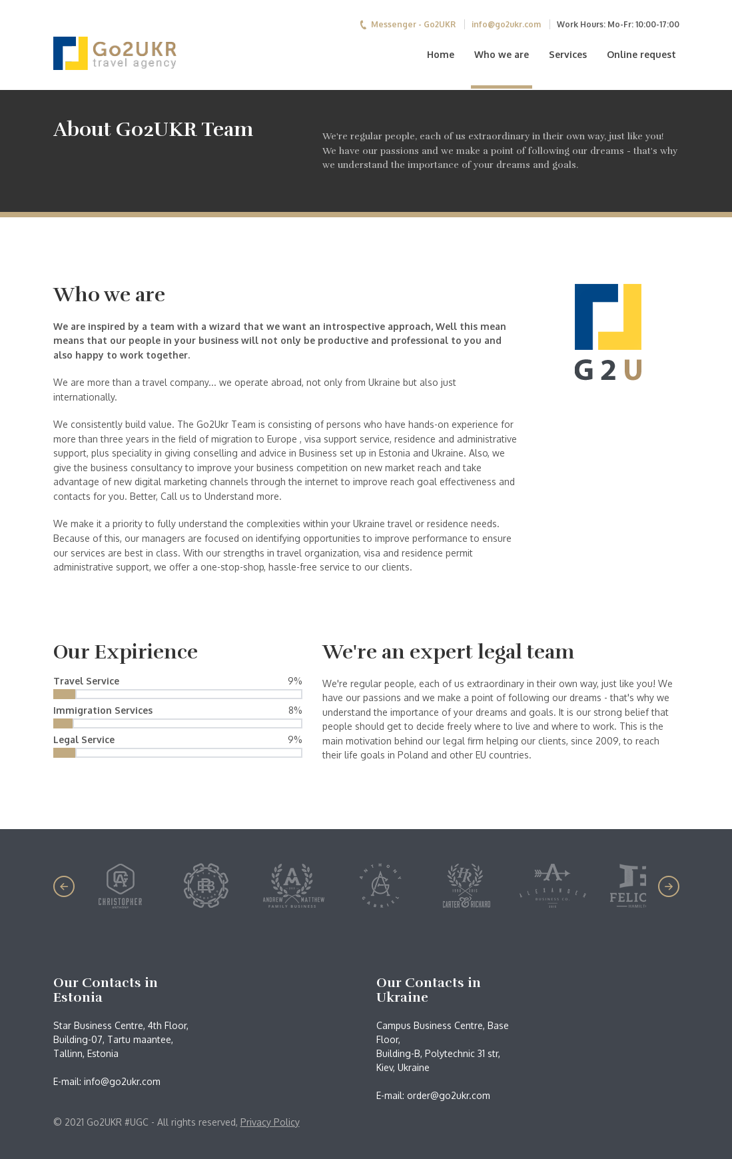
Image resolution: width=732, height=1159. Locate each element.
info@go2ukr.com (506, 24)
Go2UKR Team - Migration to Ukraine (137, 53)
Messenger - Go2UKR (408, 24)
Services (568, 54)
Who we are (501, 54)
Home (440, 54)
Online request (641, 54)
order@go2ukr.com (448, 1095)
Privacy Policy (270, 1122)
